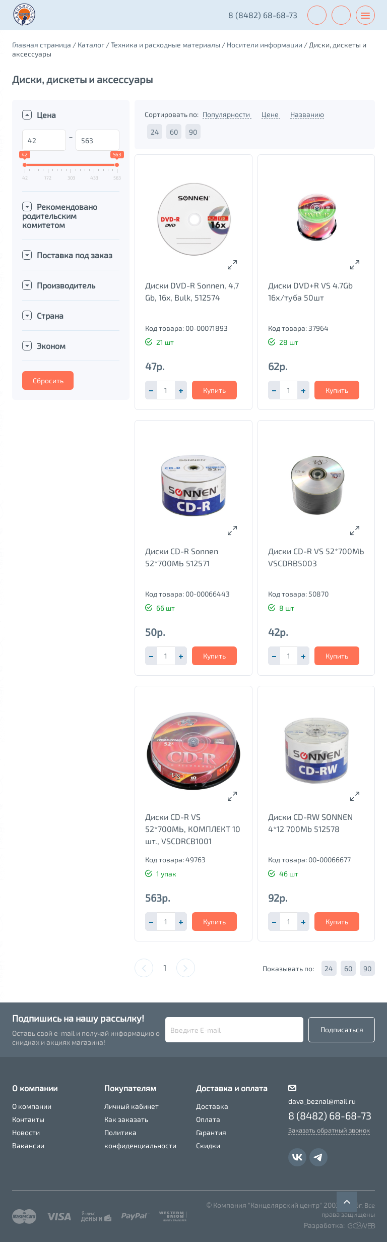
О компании (31, 1106)
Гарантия (211, 1132)
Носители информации (264, 44)
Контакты (28, 1119)
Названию (307, 114)
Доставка (212, 1106)
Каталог (91, 44)
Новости (26, 1132)
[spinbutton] (165, 390)
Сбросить (48, 380)
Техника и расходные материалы (165, 44)
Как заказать (126, 1119)
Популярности (227, 114)
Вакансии (28, 1145)
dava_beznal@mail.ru (322, 1101)
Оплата (208, 1119)
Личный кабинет (131, 1106)
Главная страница (41, 44)
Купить (214, 390)
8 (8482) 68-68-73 (262, 15)
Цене (271, 114)
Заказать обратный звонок (329, 1130)
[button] (181, 390)
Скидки (208, 1145)
